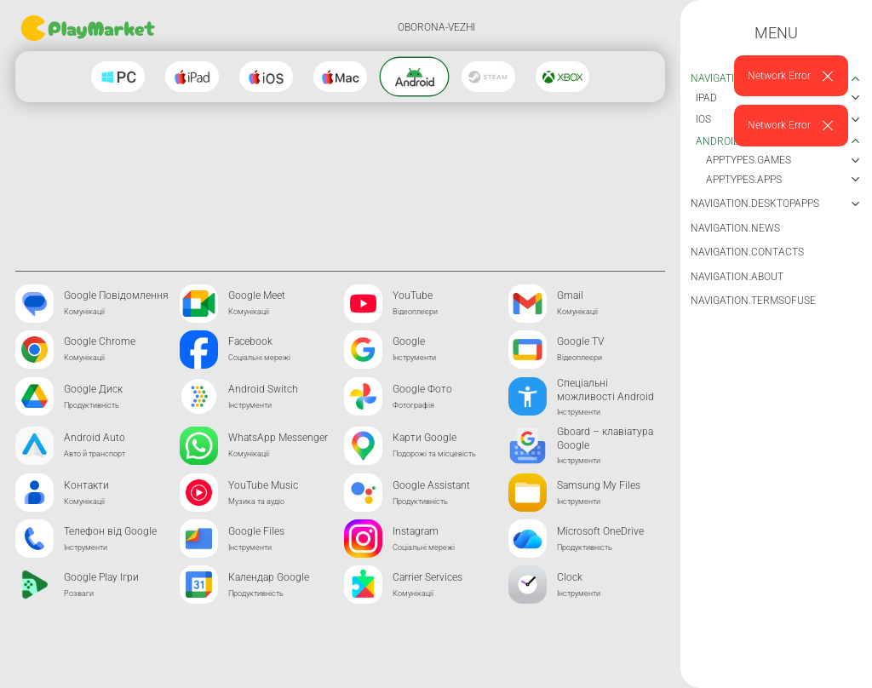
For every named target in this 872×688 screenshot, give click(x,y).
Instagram (416, 531)
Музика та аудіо (256, 501)
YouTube (413, 295)
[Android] (415, 77)
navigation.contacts (747, 252)
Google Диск (93, 389)
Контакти (86, 485)
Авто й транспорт (94, 454)
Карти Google (424, 438)
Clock (569, 577)
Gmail (570, 295)
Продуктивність (91, 405)
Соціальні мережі (259, 357)
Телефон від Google (110, 531)
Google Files (256, 531)
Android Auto (94, 438)
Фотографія (413, 405)
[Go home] (89, 28)
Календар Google (268, 577)
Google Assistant (431, 485)
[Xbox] (562, 76)
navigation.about (737, 277)
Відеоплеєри (415, 311)
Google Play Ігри (101, 577)
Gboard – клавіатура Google (605, 439)
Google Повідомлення (116, 295)
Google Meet (256, 295)
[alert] (791, 76)
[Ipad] (192, 76)
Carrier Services (427, 577)
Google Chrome (99, 341)
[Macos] (340, 76)
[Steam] (488, 76)
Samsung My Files (598, 485)
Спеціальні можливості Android (605, 390)
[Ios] (266, 76)
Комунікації (84, 311)
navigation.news (735, 228)
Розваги (79, 593)
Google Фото (422, 389)
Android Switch (263, 389)
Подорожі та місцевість (434, 454)
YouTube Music (263, 485)
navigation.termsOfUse (753, 301)
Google (409, 341)
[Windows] (118, 76)
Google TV (580, 341)
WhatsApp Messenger (278, 438)
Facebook (250, 341)
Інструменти (414, 357)
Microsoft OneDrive (600, 531)
